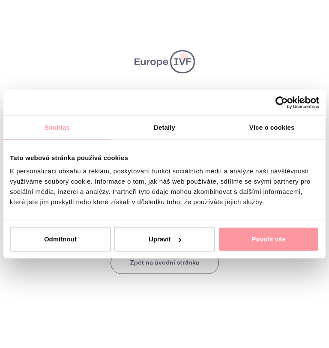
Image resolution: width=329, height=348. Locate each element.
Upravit (165, 239)
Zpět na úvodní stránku (165, 263)
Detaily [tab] (164, 127)
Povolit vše (269, 239)
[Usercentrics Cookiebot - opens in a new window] (281, 102)
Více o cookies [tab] (272, 127)
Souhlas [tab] (57, 127)
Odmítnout (60, 239)
